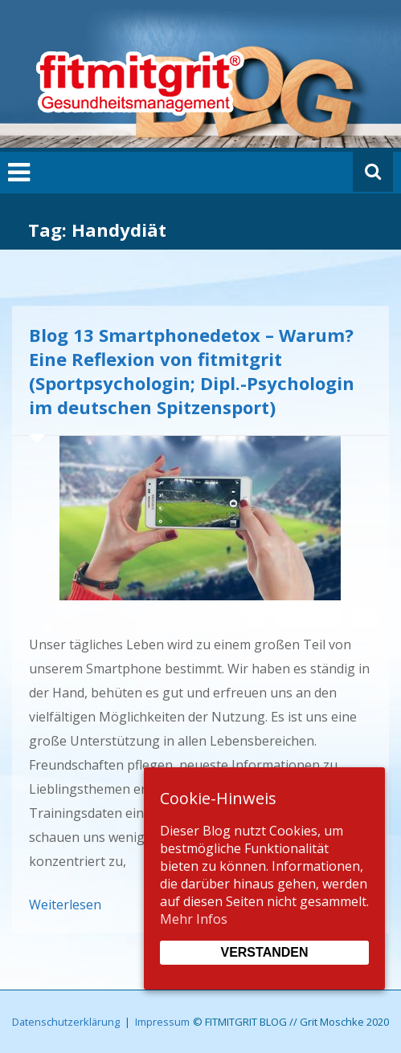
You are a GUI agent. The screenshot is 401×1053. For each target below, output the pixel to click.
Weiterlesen (65, 904)
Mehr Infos (193, 919)
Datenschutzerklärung (66, 1021)
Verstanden (264, 952)
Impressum (162, 1021)
